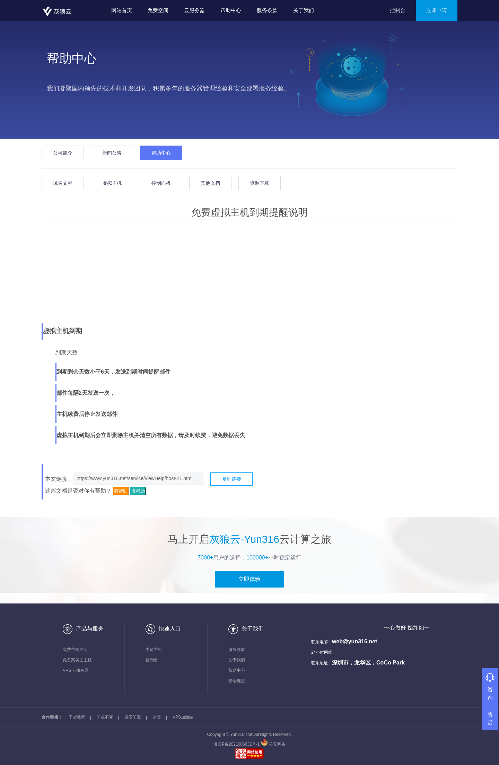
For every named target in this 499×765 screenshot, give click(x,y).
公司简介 (62, 153)
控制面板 (161, 183)
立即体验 (249, 579)
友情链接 (236, 680)
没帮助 (138, 491)
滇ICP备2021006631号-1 (237, 744)
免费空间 (158, 10)
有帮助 (121, 491)
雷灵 (157, 717)
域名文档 (62, 183)
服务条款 (267, 10)
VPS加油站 (183, 717)
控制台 (397, 10)
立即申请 (436, 10)
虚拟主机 (112, 183)
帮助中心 (230, 10)
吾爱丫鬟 (132, 717)
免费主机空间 (75, 649)
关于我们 (303, 10)
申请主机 (154, 649)
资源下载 (259, 183)
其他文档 (210, 183)
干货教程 (77, 717)
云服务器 (194, 10)
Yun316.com (241, 734)
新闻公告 (112, 153)
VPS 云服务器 (76, 670)
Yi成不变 (105, 717)
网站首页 (121, 10)
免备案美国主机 (77, 660)
